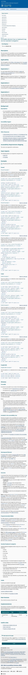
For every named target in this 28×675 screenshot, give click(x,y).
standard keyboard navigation (17, 88)
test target (9, 471)
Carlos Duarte (16, 640)
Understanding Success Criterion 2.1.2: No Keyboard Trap (15, 134)
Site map (9, 665)
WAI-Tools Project (13, 649)
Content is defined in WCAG (6, 580)
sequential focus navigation (18, 377)
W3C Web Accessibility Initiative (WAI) (11, 654)
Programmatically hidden (6, 426)
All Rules (3, 9)
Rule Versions (4, 32)
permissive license (15, 671)
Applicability (4, 17)
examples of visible (14, 582)
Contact (5, 665)
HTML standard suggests (10, 521)
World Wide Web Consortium (13, 670)
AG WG (17, 651)
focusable (25, 62)
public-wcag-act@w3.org (20, 628)
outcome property (5, 501)
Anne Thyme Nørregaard (9, 640)
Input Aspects (4, 27)
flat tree (13, 511)
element (4, 443)
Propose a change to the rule (9, 617)
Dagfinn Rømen (22, 640)
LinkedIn (13, 660)
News (19, 665)
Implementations (13, 9)
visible (20, 71)
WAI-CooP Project (10, 650)
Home (2, 665)
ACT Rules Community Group (16, 648)
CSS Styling (5, 157)
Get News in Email (6, 660)
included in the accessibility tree (7, 72)
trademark (8, 671)
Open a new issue (7, 615)
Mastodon (20, 660)
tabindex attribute (7, 398)
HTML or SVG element (15, 62)
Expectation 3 (4, 22)
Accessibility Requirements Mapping (8, 25)
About (7, 9)
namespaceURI (15, 443)
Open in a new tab (23, 201)
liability (4, 671)
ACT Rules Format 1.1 (13, 646)
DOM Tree (5, 155)
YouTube (4, 662)
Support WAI (14, 665)
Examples (3, 29)
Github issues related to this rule (10, 614)
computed (3, 508)
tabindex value (14, 379)
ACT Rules (3, 1)
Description (4, 15)
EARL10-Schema (15, 501)
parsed (10, 400)
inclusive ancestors (5, 511)
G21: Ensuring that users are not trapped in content (14, 136)
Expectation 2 (4, 20)
